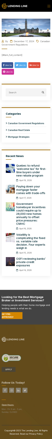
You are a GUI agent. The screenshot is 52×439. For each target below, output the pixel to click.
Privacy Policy (36, 434)
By (5, 41)
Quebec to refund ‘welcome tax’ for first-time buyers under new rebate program (31, 170)
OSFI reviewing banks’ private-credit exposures (31, 262)
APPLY (8, 370)
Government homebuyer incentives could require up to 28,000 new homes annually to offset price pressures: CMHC (30, 213)
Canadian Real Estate (19, 130)
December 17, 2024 (22, 41)
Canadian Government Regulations (26, 123)
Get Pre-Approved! (7, 315)
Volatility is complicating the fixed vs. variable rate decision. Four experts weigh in (30, 241)
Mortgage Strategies (18, 136)
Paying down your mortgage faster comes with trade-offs (30, 190)
